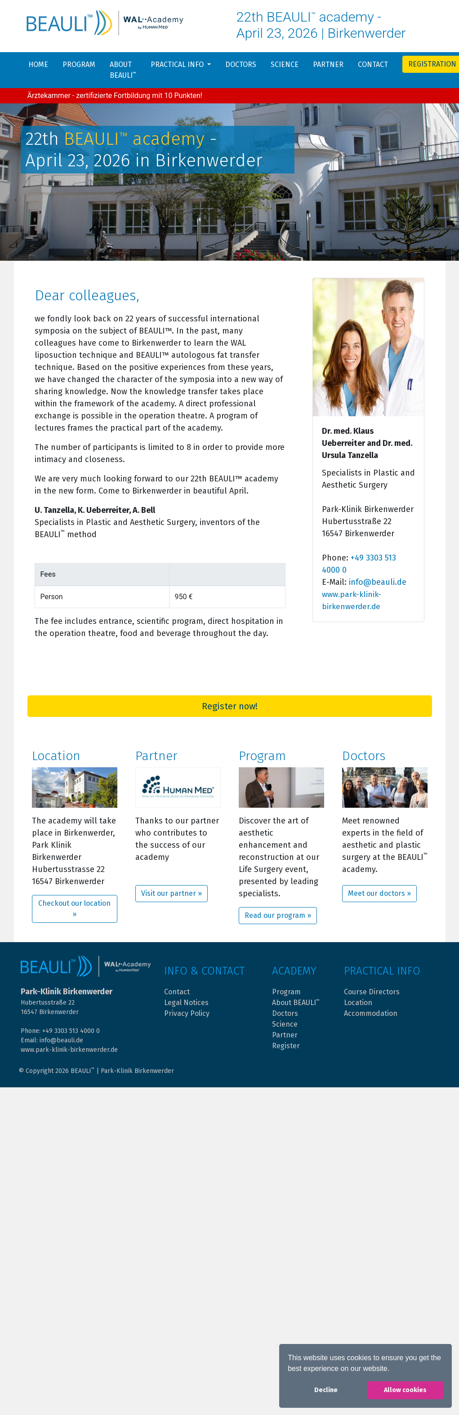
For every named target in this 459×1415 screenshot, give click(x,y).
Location (358, 1002)
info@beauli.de (377, 582)
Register (286, 1045)
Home (38, 64)
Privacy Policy (186, 1013)
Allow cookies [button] (405, 1390)
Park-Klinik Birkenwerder (137, 1071)
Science (285, 64)
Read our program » (278, 915)
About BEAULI (123, 70)
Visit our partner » (171, 893)
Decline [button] (326, 1390)
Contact (373, 64)
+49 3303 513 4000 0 (71, 1031)
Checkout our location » (74, 908)
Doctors (240, 64)
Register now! (230, 706)
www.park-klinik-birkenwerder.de (69, 1050)
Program (78, 64)
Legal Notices (186, 1002)
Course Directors (372, 992)
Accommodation (370, 1013)
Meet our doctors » (379, 893)
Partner (328, 64)
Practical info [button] (178, 64)
